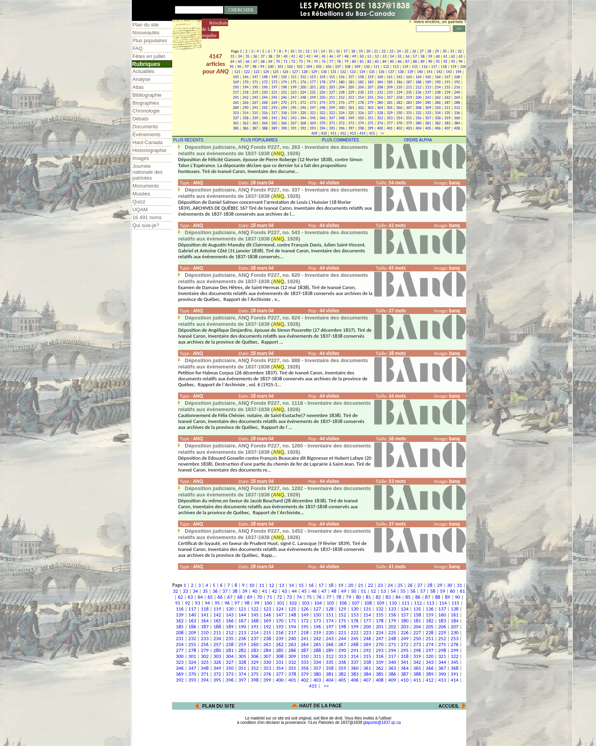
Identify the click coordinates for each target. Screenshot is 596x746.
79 (347, 61)
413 (353, 133)
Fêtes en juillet (149, 56)
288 (457, 102)
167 (447, 76)
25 (407, 51)
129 (314, 71)
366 (284, 123)
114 (405, 66)
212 (419, 87)
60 (438, 56)
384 (457, 123)
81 (362, 61)
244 (265, 97)
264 (457, 97)
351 (370, 117)
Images (141, 158)
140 (420, 71)
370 (322, 123)
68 (262, 61)
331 (409, 112)
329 (390, 112)
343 (293, 117)
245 (274, 97)
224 (303, 92)
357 (428, 117)
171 (255, 82)
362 (245, 123)
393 (313, 128)
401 (390, 128)
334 (437, 112)
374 (361, 123)
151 (293, 76)
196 (265, 87)
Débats (141, 119)
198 (284, 87)
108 (347, 66)
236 (419, 92)
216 (457, 87)
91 (438, 61)
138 (400, 71)
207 (370, 87)
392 (303, 128)
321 (313, 112)
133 (353, 71)
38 (270, 56)
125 (276, 71)
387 (255, 128)
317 (274, 112)
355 (409, 117)
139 (410, 71)
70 (278, 61)
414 (362, 133)
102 (290, 66)
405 (428, 128)
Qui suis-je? (146, 225)
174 (284, 82)
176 (303, 82)
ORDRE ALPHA (418, 140)
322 (322, 112)
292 (265, 107)
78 (339, 61)
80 (354, 61)
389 (274, 128)
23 (391, 51)
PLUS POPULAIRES (259, 140)
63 (461, 56)
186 (399, 82)
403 (409, 128)
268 (265, 102)
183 (370, 82)
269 (274, 102)
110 (367, 66)
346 (322, 117)
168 (457, 76)
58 (422, 56)
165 (428, 76)
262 (437, 97)
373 (351, 123)
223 (293, 92)
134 (362, 71)
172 (265, 82)
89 (422, 61)
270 (284, 102)
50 (362, 56)
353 (390, 117)
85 (392, 61)
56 (407, 56)
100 (271, 66)
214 (437, 87)
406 (437, 128)
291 (255, 107)
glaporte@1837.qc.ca (382, 722)
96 (239, 66)
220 (265, 92)
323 (332, 112)
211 (409, 87)
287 (447, 102)
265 (236, 102)
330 (399, 112)
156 (342, 76)
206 (361, 87)
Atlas (138, 87)
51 (369, 56)
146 (245, 76)
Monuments (146, 186)
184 (380, 82)
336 (457, 112)
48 (347, 56)
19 (361, 51)
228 (342, 92)
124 (266, 71)
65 (240, 61)
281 (390, 102)
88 (415, 61)
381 (428, 123)
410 (324, 133)
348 (342, 117)
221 (274, 92)
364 (265, 123)
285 (428, 102)
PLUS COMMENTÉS (340, 140)
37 (262, 56)
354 (399, 117)
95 (232, 66)
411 (333, 133)
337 (236, 117)
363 (255, 123)
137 (391, 71)
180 (342, 82)
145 (236, 76)
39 (278, 56)
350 (361, 117)
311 (447, 107)
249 (313, 97)
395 (332, 128)
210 (399, 87)
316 (265, 112)
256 (380, 97)
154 (322, 76)
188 (419, 82)
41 (293, 56)
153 (313, 76)
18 (353, 51)
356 (419, 117)
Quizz (139, 202)
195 (255, 87)
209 (390, 87)
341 (274, 117)
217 (236, 92)
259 (409, 97)
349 (351, 117)
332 (419, 112)
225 (313, 92)
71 (285, 61)
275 (332, 102)
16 (338, 51)
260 (419, 97)
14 (323, 51)
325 (351, 112)
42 (301, 56)
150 (284, 76)
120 (463, 66)
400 (380, 128)
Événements (147, 134)
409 (314, 133)
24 (399, 51)
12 (307, 51)
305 (390, 107)
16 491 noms (147, 217)
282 (399, 102)
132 (343, 71)
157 (351, 76)
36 (255, 56)
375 (370, 123)
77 (331, 61)
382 (437, 123)
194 (245, 87)
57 (415, 56)
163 (409, 76)
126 (285, 71)
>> (381, 133)
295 (293, 107)
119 (453, 66)
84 (384, 61)
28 (429, 51)
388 (265, 128)
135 (372, 71)
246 (284, 97)
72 (293, 61)
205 (351, 87)
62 (453, 56)
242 (245, 97)
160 (380, 76)
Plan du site (146, 25)
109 (357, 66)
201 (313, 87)
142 (439, 71)
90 (430, 61)
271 (293, 102)
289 (236, 107)
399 (370, 128)
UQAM (140, 209)
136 (381, 71)
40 (285, 56)
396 (342, 128)
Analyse (142, 79)
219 (255, 92)
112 (386, 66)
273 (313, 102)
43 (308, 56)
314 (245, 112)
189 (428, 82)
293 (274, 107)
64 (232, 61)
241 (236, 97)
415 (372, 133)
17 (345, 51)
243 (255, 97)
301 (351, 107)
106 (328, 66)
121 (237, 71)
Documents (145, 127)
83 (377, 61)
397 (351, 128)
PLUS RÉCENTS (188, 140)
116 (424, 66)
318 (284, 112)
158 (361, 76)
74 (308, 61)
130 (324, 71)
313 (236, 112)
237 (428, 92)
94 (461, 61)
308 (419, 107)
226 (322, 92)
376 (380, 123)
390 (284, 128)
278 (361, 102)
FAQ (138, 48)
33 (232, 56)
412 (343, 133)
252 (342, 97)
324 (342, 112)
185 (390, 82)
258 (399, 97)
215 (447, 87)
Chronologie (146, 111)
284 (419, 102)
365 (274, 123)
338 (245, 117)
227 (332, 92)
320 (303, 112)
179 (332, 82)
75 (316, 61)
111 (376, 66)
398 (361, 128)
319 (293, 112)
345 (313, 117)
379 (409, 123)
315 (255, 112)
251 (332, 97)
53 (384, 56)
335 (447, 112)
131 (333, 71)
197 (274, 87)
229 (351, 92)
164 (419, 76)
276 (342, 102)
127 (295, 71)
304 (380, 107)
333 (428, 112)
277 (351, 102)
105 (319, 66)
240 (457, 92)
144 (458, 71)
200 (303, 87)
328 (380, 112)
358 (437, 117)
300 (342, 107)
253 (351, 97)
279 (370, 102)
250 (322, 97)
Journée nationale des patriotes (148, 172)
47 (339, 56)
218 (245, 92)
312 (457, 107)
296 (303, 107)
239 (447, 92)
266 (245, 102)
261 (428, 97)
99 (262, 66)
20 (368, 51)
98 (255, 66)
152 (303, 76)
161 (390, 76)
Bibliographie (147, 95)
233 (390, 92)
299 (332, 107)
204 (342, 87)
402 (399, 128)
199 (293, 87)
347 (332, 117)
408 (457, 128)
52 (377, 56)
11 (300, 51)
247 (293, 97)
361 (236, 123)
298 (322, 107)
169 (236, 82)
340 (265, 117)
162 (399, 76)
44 (316, 56)
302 (361, 107)
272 (303, 102)
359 (447, 117)
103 (299, 66)
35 (247, 56)
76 (324, 61)
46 (331, 56)
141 (430, 71)
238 (437, 92)
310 (437, 107)
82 (369, 61)
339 (255, 117)
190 (437, 82)
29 (437, 51)
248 (303, 97)
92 (445, 61)
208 (380, 87)
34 (240, 56)
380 (419, 123)
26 (414, 51)
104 (309, 66)
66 (247, 61)
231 (370, 92)
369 (313, 123)
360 (457, 117)
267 (255, 102)
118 (444, 66)
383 (447, 123)
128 (304, 71)
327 (370, 112)
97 (247, 66)
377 (390, 123)
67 (255, 61)
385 (236, 128)
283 (409, 102)
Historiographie (150, 150)
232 (380, 92)
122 (247, 71)
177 (313, 82)
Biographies (146, 103)
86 (400, 61)
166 (437, 76)
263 (447, 97)
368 (303, 123)
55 (400, 56)
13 (315, 51)
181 (351, 82)
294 (284, 107)
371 (332, 123)
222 (284, 92)
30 (444, 51)
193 (236, 87)
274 (322, 102)
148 (265, 76)
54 (392, 56)
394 (322, 128)
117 (434, 66)
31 (452, 51)
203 (332, 87)
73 (301, 61)
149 (274, 76)
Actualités (143, 71)
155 (332, 76)
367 (293, 123)
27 (422, 51)
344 (303, 117)
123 (256, 71)
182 (361, 82)
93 (453, 61)
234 (399, 92)
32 (460, 51)
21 (376, 51)
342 (284, 117)
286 (437, 102)
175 (293, 82)
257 (390, 97)
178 (322, 82)
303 (370, 107)
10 (292, 51)
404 (419, 128)
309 (428, 107)
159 (370, 76)
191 (447, 82)
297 (313, 107)
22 (384, 51)
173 (274, 82)
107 (338, 66)
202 (322, 87)
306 (399, 107)
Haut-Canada (148, 142)
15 (330, 51)
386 (245, 128)
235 (409, 92)
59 (430, 56)
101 (280, 66)
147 (255, 76)
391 (293, 128)
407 (447, 128)
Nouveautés (146, 33)
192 (457, 82)
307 (409, 107)
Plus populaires (150, 40)
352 (380, 117)
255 (370, 97)
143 (449, 71)
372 (342, 123)
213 (428, 87)
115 (415, 66)
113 (396, 66)
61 (445, 56)
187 (409, 82)
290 (245, 107)
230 (361, 92)
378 (399, 123)
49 (354, 56)
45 (324, 56)
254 (361, 97)
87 (407, 61)
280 (380, 102)
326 (361, 112)
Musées (141, 194)
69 (270, 61)
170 (245, 82)
